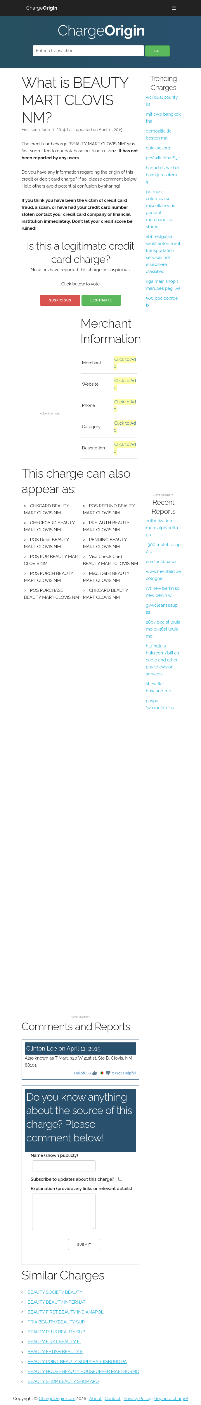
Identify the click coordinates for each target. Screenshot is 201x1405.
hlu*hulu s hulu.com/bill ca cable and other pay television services (162, 660)
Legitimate (101, 300)
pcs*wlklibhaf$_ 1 (163, 157)
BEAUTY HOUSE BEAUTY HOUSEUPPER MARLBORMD (83, 1371)
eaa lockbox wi (161, 561)
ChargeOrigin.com (57, 1398)
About (95, 1398)
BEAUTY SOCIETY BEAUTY (55, 1292)
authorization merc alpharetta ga (162, 527)
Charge (41, 8)
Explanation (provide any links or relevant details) (81, 1188)
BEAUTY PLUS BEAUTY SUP (56, 1332)
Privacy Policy (137, 1398)
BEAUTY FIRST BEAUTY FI (54, 1341)
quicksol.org (158, 148)
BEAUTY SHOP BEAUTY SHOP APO (63, 1381)
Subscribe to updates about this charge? (72, 1179)
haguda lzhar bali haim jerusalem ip (163, 174)
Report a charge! (171, 1398)
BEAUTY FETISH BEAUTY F (55, 1351)
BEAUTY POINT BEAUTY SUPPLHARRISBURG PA (77, 1361)
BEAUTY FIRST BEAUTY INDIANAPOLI (66, 1312)
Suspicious (60, 300)
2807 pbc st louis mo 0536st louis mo (163, 629)
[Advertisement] (50, 388)
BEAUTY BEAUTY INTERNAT (57, 1302)
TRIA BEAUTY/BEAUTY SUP (56, 1322)
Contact (112, 1398)
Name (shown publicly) (54, 1155)
